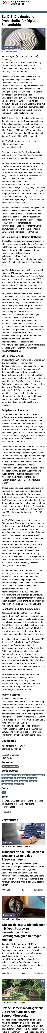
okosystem (23, 781)
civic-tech (33, 781)
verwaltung (6, 778)
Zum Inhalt (39, 890)
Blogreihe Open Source (28, 155)
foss (16, 781)
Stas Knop (6, 51)
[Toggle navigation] (6, 8)
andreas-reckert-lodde (10, 767)
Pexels (16, 51)
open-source (32, 778)
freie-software (7, 781)
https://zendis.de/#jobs (12, 147)
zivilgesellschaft (8, 775)
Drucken (7, 812)
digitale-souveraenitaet (36, 775)
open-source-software (10, 784)
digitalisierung (21, 775)
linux (21, 784)
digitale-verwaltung (19, 778)
